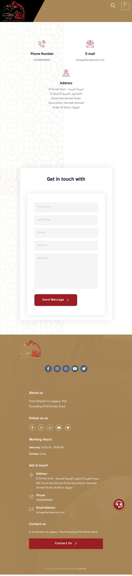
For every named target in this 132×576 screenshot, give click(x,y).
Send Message (56, 301)
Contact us (66, 545)
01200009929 (42, 60)
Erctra (82, 570)
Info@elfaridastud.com (90, 60)
